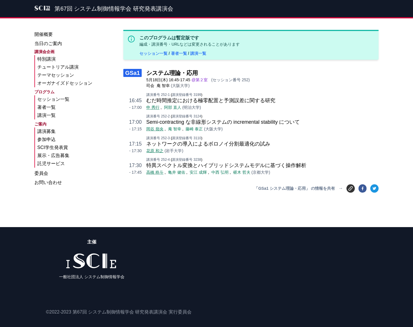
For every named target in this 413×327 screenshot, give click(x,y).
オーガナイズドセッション (64, 83)
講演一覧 (198, 53)
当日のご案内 (48, 43)
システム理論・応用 (172, 73)
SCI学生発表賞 (52, 147)
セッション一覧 (154, 53)
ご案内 (40, 124)
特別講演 (46, 59)
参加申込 (46, 139)
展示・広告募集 (53, 155)
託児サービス (51, 163)
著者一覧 (179, 53)
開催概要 (43, 34)
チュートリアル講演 (58, 67)
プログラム (44, 92)
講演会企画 (44, 51)
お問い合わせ (48, 182)
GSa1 (132, 73)
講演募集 (46, 131)
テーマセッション (55, 75)
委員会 (41, 173)
